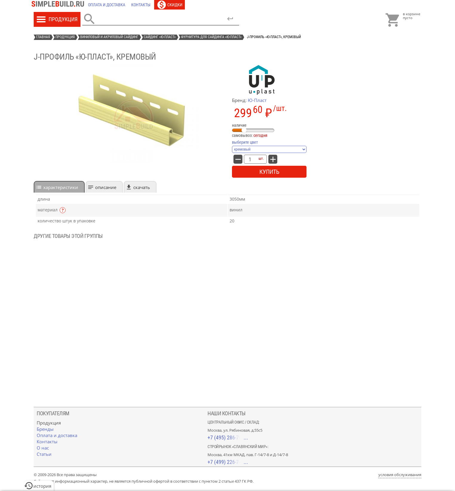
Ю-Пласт (257, 100)
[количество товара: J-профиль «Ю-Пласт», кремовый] (250, 159)
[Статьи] (44, 454)
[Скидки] (169, 5)
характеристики (60, 187)
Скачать (141, 187)
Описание (105, 187)
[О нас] (43, 448)
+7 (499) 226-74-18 (228, 462)
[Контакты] (141, 5)
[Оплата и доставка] (107, 5)
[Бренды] (45, 429)
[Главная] (59, 5)
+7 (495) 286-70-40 (228, 437)
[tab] (59, 187)
